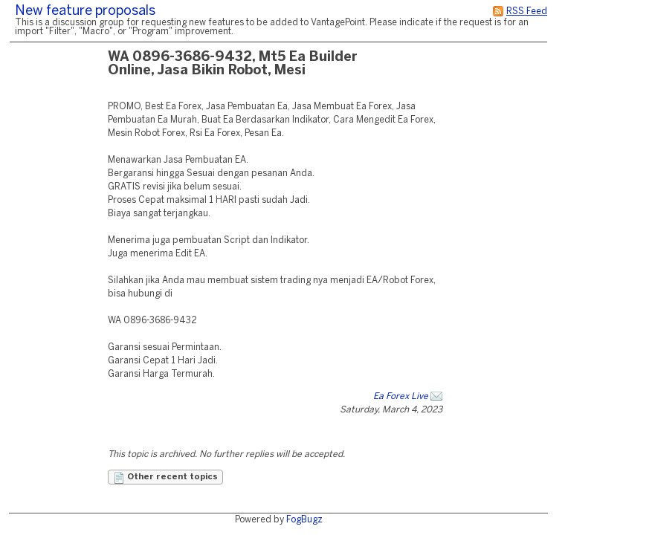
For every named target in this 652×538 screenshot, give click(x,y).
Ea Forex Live (400, 396)
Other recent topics (165, 478)
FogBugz (304, 520)
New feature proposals (85, 11)
